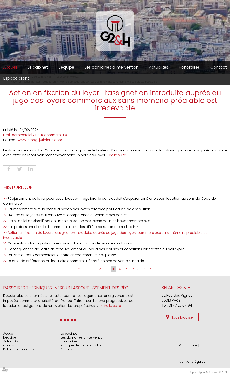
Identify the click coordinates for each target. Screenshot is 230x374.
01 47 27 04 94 (180, 305)
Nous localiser (182, 317)
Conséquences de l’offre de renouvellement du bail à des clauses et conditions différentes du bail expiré (96, 249)
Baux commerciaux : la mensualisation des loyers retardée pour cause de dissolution (79, 209)
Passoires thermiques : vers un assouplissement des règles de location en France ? (96, 288)
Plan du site (188, 345)
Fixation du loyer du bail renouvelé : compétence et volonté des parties (68, 215)
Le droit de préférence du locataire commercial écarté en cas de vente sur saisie (76, 260)
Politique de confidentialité (81, 345)
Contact (218, 67)
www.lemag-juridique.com (40, 139)
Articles (66, 349)
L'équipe (66, 67)
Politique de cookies (18, 349)
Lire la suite (117, 155)
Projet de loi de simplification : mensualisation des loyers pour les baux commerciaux (79, 220)
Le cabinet (38, 67)
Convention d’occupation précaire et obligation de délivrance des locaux (70, 243)
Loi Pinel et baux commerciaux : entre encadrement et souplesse (62, 255)
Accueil (10, 67)
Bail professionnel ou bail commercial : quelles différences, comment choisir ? (73, 226)
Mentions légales (192, 361)
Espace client (16, 78)
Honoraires (189, 67)
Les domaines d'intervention (111, 67)
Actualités (158, 67)
